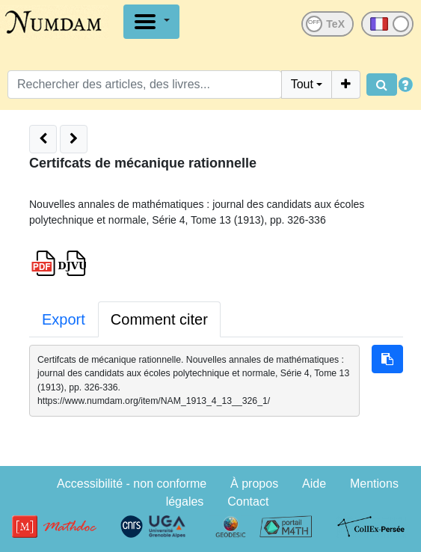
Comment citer (159, 319)
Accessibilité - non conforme (131, 483)
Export (63, 319)
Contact (247, 501)
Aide (314, 483)
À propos (254, 483)
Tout (302, 84)
